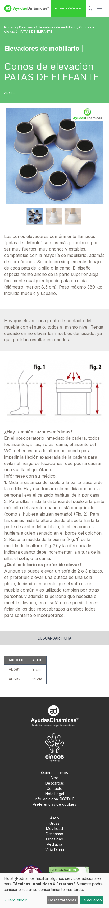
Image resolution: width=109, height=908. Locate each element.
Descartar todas (62, 900)
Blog (54, 778)
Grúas (54, 823)
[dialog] (54, 890)
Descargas (54, 783)
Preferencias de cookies (54, 804)
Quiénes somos (54, 772)
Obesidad (54, 839)
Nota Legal (54, 793)
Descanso (27, 27)
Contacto (54, 788)
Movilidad (54, 828)
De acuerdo (91, 900)
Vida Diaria (54, 849)
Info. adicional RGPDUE (55, 799)
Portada (10, 27)
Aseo (54, 818)
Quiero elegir (15, 900)
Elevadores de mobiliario (57, 27)
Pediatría (54, 844)
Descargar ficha (54, 638)
